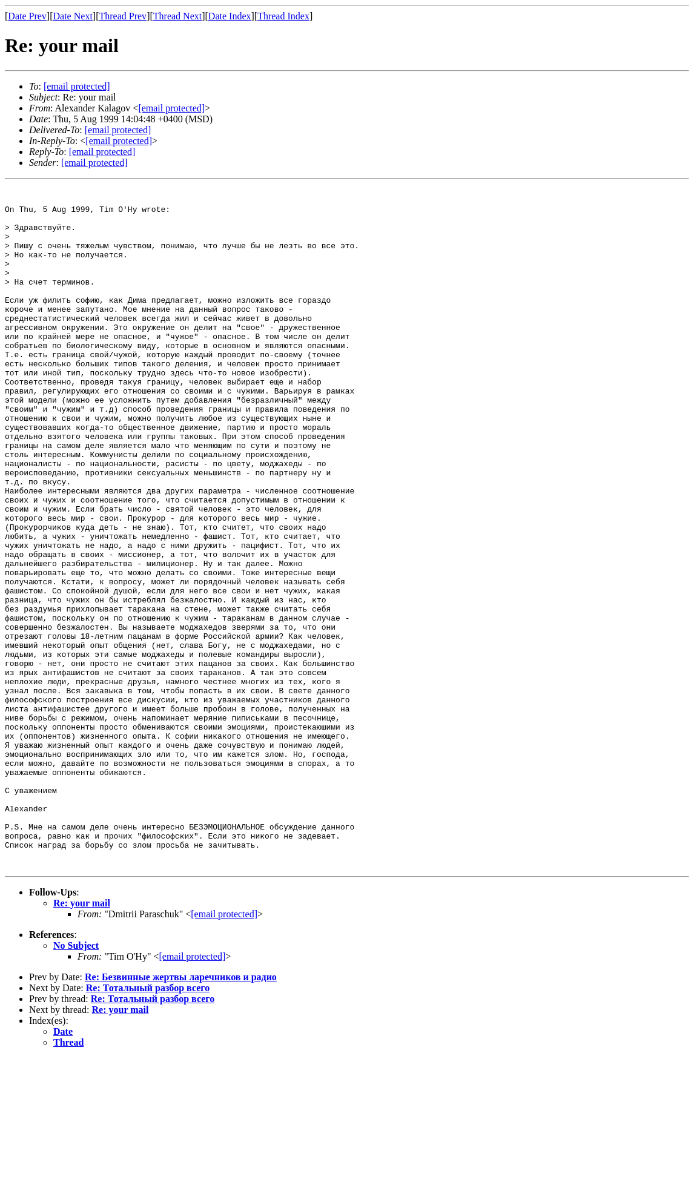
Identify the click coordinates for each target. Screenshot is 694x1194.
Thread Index (283, 16)
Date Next (73, 16)
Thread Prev (123, 16)
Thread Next (177, 16)
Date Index (229, 16)
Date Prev (27, 16)
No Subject (76, 1082)
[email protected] (118, 130)
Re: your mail (81, 1039)
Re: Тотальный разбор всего (148, 1124)
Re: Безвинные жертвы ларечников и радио (181, 1113)
